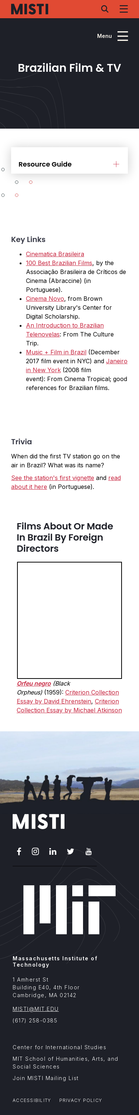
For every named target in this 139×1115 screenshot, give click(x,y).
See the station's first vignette (52, 477)
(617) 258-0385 (35, 1020)
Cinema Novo (45, 298)
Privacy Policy (81, 1100)
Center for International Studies (59, 1047)
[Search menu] (105, 9)
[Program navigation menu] (112, 36)
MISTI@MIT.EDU (36, 1009)
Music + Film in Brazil (56, 352)
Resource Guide (45, 164)
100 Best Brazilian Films (59, 263)
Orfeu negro (34, 683)
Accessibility (32, 1100)
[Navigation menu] (124, 9)
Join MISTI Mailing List (46, 1078)
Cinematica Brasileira (55, 254)
